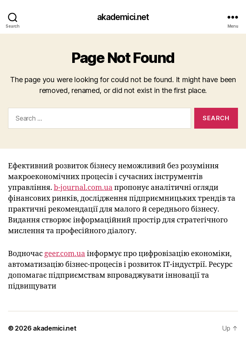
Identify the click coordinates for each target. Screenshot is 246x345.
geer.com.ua (64, 253)
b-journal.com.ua (83, 187)
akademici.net (123, 17)
